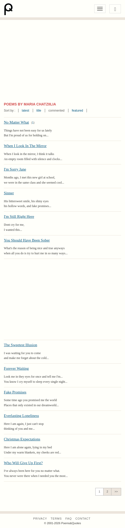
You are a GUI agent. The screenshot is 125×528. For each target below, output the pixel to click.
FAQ (68, 518)
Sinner (9, 193)
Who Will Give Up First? (23, 463)
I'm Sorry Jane (15, 169)
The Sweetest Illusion (20, 345)
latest (25, 110)
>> (116, 491)
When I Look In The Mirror (25, 146)
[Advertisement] (62, 63)
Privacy (40, 518)
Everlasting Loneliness (21, 416)
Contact (82, 518)
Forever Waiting (16, 368)
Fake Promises (15, 392)
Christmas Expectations (22, 439)
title (38, 110)
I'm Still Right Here (19, 216)
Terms (56, 518)
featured (77, 110)
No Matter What (16, 122)
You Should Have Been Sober (27, 240)
